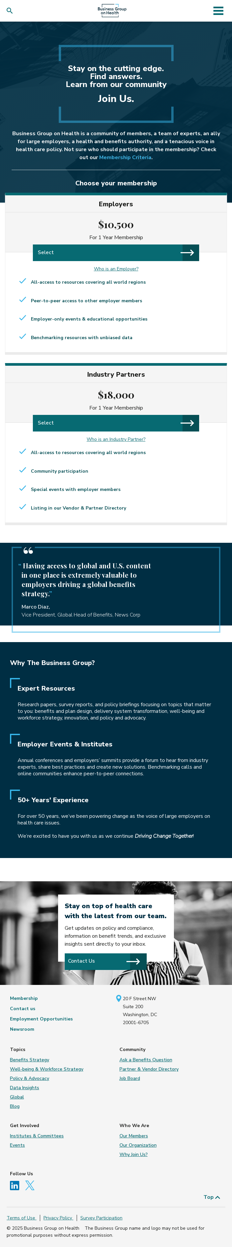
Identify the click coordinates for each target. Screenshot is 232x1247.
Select (116, 252)
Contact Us (104, 961)
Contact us (22, 1009)
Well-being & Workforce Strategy (46, 1069)
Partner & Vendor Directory (149, 1069)
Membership (24, 998)
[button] (11, 10)
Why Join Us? (133, 1154)
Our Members (133, 1136)
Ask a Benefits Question (145, 1060)
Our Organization (138, 1145)
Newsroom (22, 1029)
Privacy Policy (58, 1218)
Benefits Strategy (29, 1060)
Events (17, 1145)
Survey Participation (101, 1218)
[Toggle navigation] (218, 10)
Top (211, 1197)
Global (17, 1097)
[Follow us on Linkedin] (17, 1185)
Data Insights (24, 1088)
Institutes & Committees (37, 1136)
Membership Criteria (125, 157)
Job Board (129, 1078)
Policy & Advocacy (29, 1078)
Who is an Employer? (116, 269)
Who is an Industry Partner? (116, 439)
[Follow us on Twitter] (31, 1185)
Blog (15, 1106)
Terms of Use (22, 1218)
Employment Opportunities (41, 1019)
